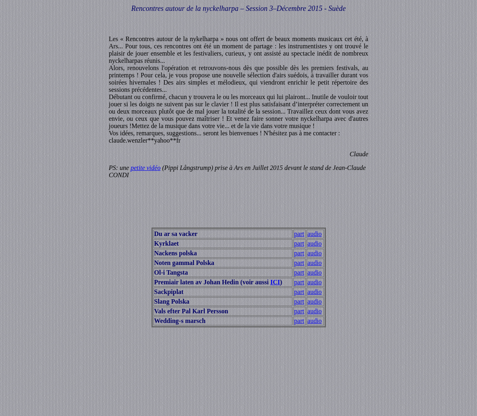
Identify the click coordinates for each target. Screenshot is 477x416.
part (299, 233)
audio (314, 233)
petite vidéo (145, 167)
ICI (275, 282)
